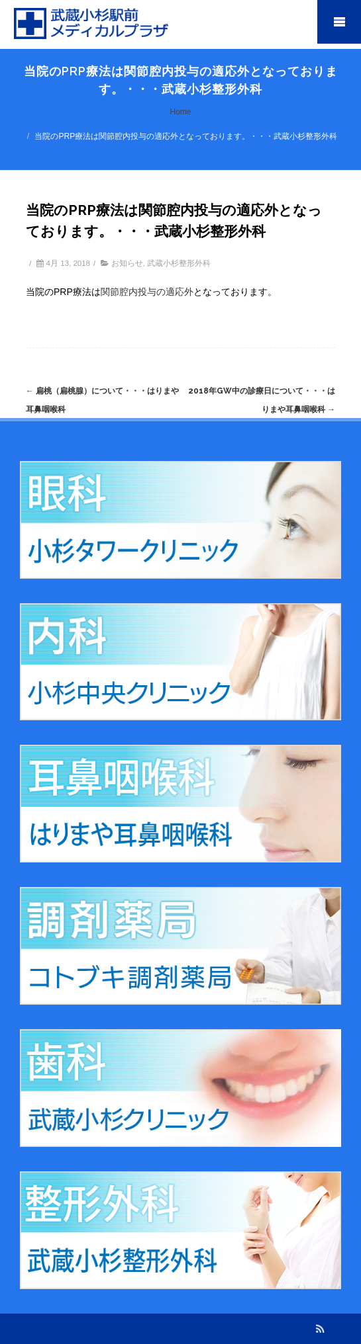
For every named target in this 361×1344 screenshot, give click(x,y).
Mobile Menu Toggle (339, 22)
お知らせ (127, 263)
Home (180, 111)
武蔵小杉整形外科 (179, 263)
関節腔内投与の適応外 (147, 291)
